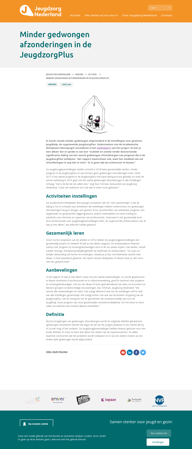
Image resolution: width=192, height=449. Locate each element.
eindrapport (104, 147)
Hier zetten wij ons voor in (101, 15)
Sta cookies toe (159, 433)
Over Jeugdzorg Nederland (139, 15)
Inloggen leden (38, 423)
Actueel (75, 15)
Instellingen (158, 442)
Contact (166, 15)
